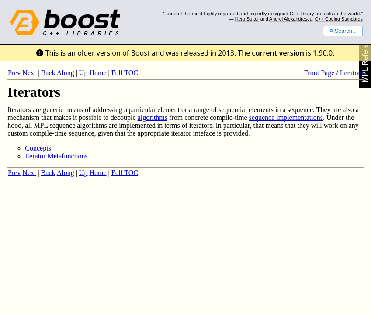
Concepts (38, 148)
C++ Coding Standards (339, 18)
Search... (343, 31)
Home (97, 73)
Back (48, 73)
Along (65, 73)
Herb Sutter (247, 18)
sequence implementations (286, 117)
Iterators (351, 73)
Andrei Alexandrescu (290, 18)
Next (29, 73)
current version (278, 53)
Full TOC (124, 73)
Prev (14, 73)
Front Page (319, 73)
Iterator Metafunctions (56, 156)
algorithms (152, 117)
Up (83, 73)
